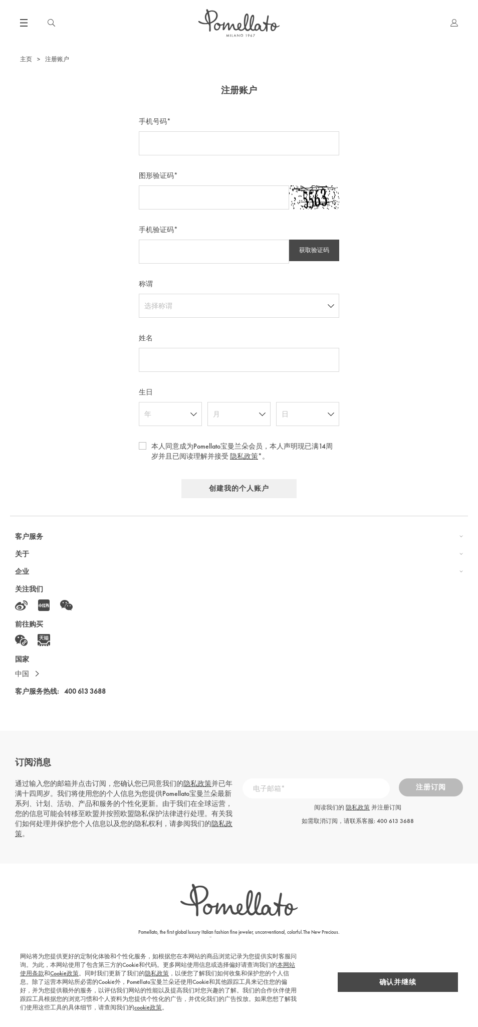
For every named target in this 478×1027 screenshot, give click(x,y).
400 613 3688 (85, 696)
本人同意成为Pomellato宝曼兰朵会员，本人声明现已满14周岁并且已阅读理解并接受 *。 (242, 451)
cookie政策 (202, 1007)
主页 (26, 59)
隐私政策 (244, 456)
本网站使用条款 (256, 973)
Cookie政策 (297, 973)
